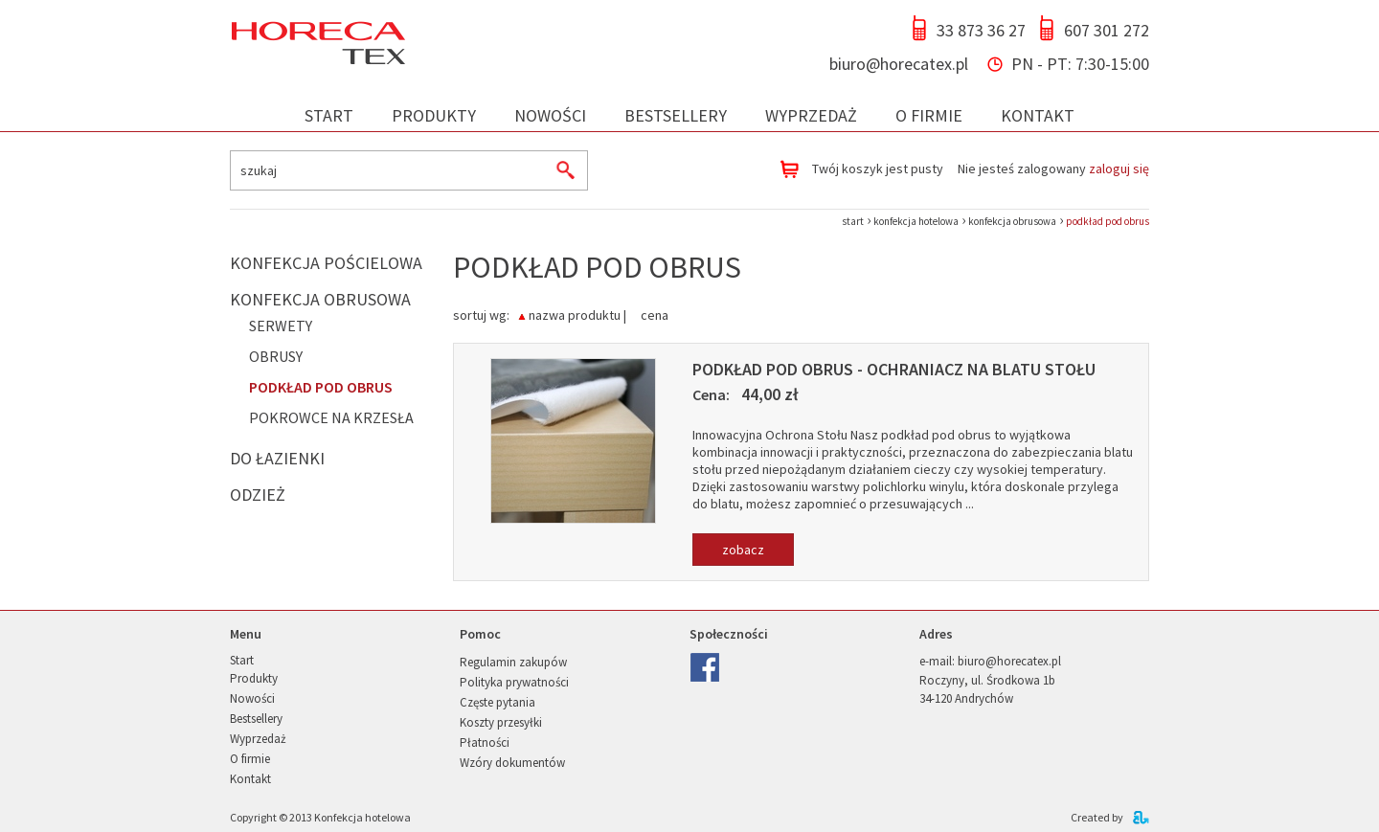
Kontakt (1037, 115)
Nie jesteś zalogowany (1053, 168)
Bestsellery (675, 115)
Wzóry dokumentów (512, 762)
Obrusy (276, 356)
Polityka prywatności (514, 682)
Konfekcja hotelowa (362, 817)
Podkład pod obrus (321, 386)
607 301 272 (1106, 30)
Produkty (434, 115)
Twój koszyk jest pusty (877, 168)
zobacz (743, 549)
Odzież (257, 494)
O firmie (928, 115)
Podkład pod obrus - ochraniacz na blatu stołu (894, 369)
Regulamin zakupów (513, 662)
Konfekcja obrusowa (320, 299)
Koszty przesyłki (501, 722)
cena (654, 313)
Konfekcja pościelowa (326, 263)
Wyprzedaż (811, 115)
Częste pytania (497, 702)
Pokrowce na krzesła (331, 417)
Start (329, 115)
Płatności (484, 742)
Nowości (550, 115)
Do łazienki (277, 458)
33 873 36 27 (981, 30)
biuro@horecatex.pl (898, 64)
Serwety (280, 325)
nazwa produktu (575, 313)
